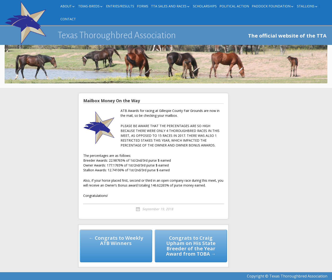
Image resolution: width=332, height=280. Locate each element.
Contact (68, 19)
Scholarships (205, 6)
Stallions (305, 6)
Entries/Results (120, 6)
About (66, 6)
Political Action (234, 6)
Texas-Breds (89, 6)
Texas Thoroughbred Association (117, 35)
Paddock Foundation (271, 6)
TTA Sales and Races (169, 6)
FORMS (142, 6)
